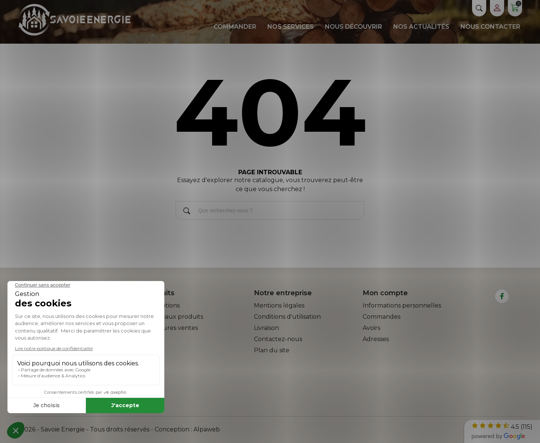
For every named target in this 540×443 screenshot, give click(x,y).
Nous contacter (490, 26)
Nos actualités (421, 26)
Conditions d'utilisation (287, 316)
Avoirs (371, 327)
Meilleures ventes (171, 327)
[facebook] (502, 296)
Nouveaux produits (174, 316)
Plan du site (271, 350)
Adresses (376, 339)
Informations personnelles (402, 305)
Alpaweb (206, 429)
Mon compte (385, 293)
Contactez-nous (278, 339)
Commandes (381, 316)
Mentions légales (279, 305)
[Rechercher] (186, 212)
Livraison (266, 327)
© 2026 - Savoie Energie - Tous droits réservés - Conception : (103, 429)
